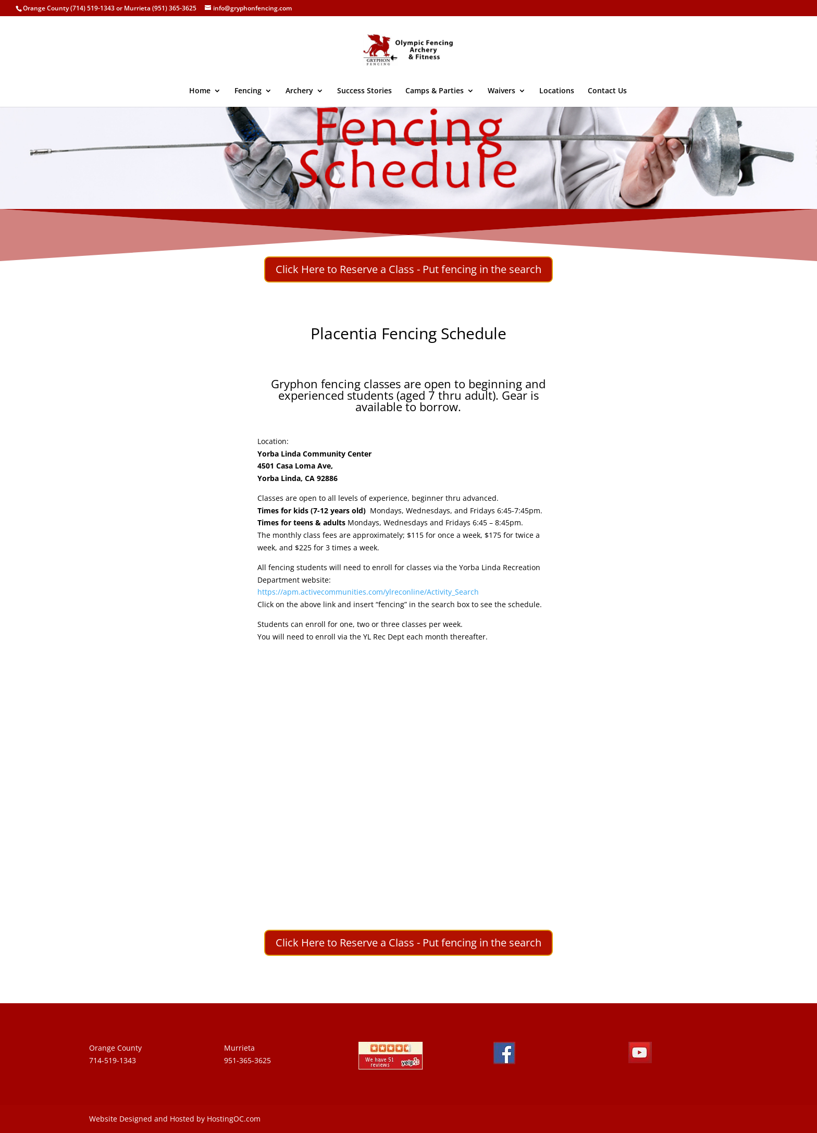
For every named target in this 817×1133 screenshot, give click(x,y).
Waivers (501, 91)
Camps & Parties (434, 91)
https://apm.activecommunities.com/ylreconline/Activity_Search (368, 592)
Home (200, 91)
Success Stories (364, 91)
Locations (556, 91)
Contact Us (607, 91)
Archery (299, 91)
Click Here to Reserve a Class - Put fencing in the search (408, 269)
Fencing (248, 91)
